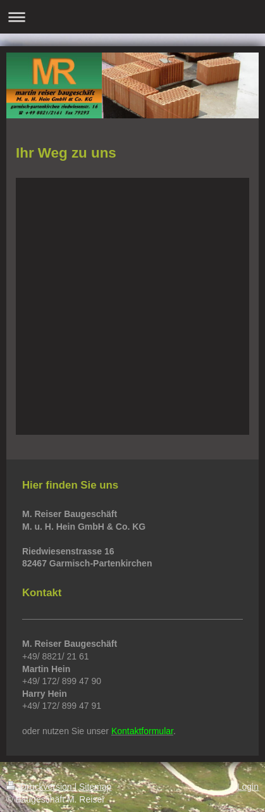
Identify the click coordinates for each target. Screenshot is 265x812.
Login (248, 787)
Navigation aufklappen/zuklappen (132, 16)
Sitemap (95, 787)
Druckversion (40, 787)
